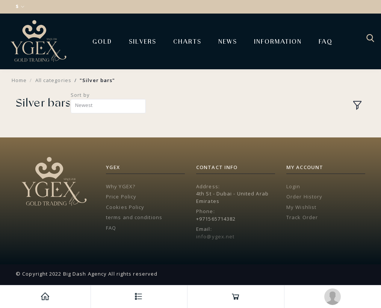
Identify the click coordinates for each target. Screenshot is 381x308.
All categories (53, 80)
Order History (304, 196)
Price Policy (121, 196)
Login (293, 186)
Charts (187, 41)
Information (278, 41)
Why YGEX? (120, 186)
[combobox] (108, 106)
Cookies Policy (125, 207)
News (227, 41)
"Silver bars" (97, 80)
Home (19, 80)
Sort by (80, 94)
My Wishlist (301, 207)
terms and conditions (134, 217)
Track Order (302, 217)
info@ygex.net (215, 236)
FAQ (326, 41)
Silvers (142, 41)
